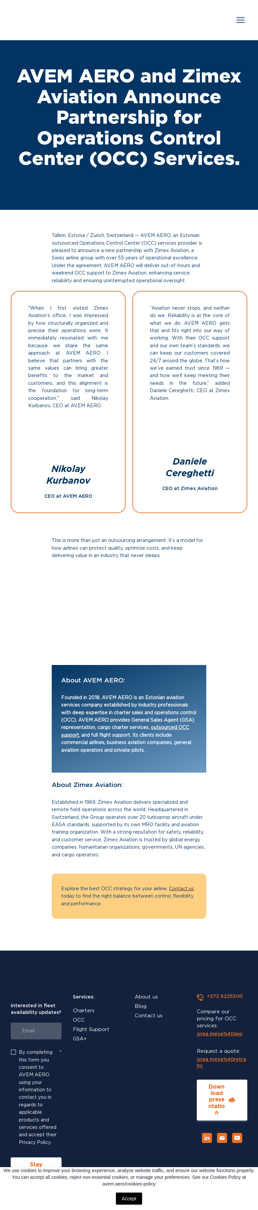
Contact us (181, 888)
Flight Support (91, 1029)
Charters (83, 1011)
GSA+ (80, 1039)
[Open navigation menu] (240, 20)
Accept (129, 1198)
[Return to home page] (21, 20)
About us (146, 997)
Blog (140, 1006)
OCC (79, 1020)
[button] (222, 1100)
